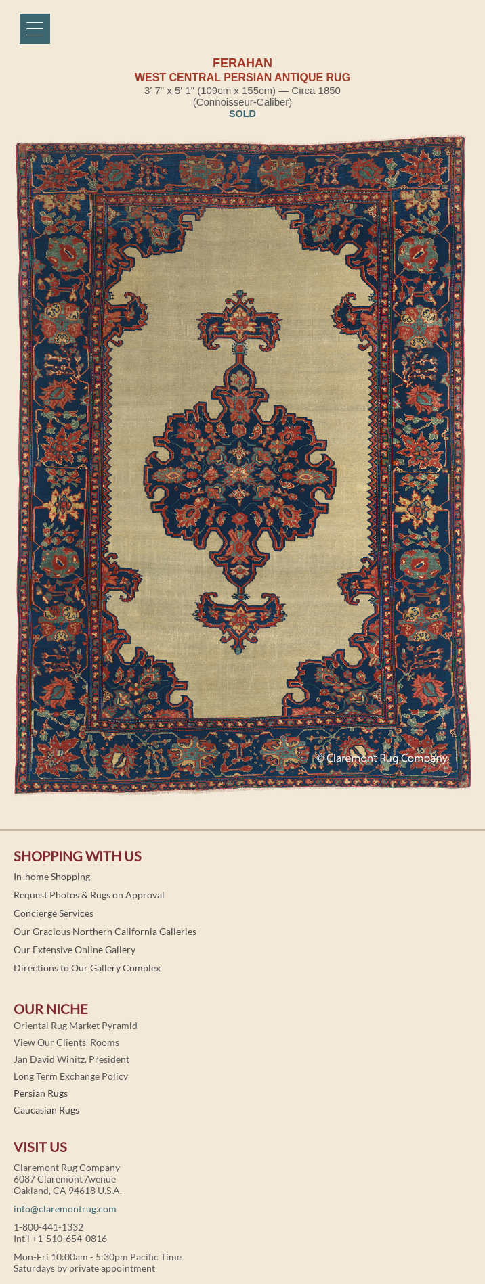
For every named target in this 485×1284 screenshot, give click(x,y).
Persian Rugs (41, 1093)
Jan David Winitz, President (71, 1059)
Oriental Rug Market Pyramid (76, 1025)
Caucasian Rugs (46, 1110)
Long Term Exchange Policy (71, 1076)
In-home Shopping (52, 876)
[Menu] (35, 29)
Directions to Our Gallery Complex (87, 967)
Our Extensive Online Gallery (74, 949)
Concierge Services (53, 913)
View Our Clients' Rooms (66, 1042)
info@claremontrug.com (65, 1208)
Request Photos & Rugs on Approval (89, 894)
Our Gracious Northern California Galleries (105, 931)
